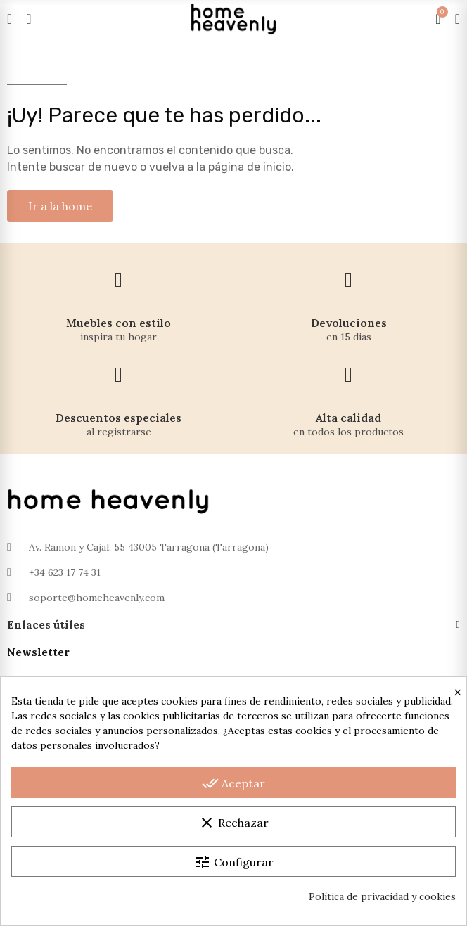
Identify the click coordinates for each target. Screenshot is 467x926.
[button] (60, 206)
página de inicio (249, 167)
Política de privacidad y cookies (382, 896)
